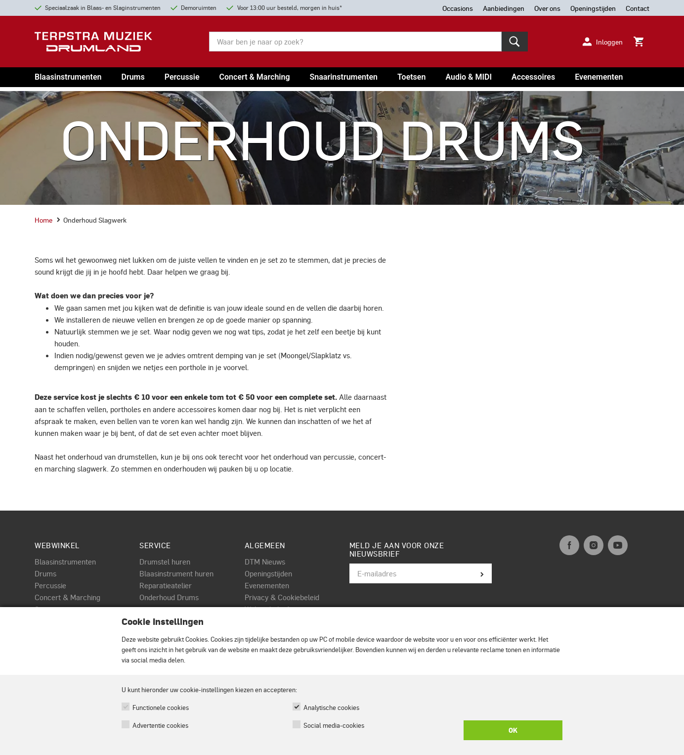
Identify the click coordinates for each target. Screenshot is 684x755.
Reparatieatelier (165, 585)
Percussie (182, 77)
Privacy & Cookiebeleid (282, 597)
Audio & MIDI (468, 77)
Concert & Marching (254, 77)
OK (513, 730)
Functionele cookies (160, 707)
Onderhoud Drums (169, 597)
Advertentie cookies (160, 725)
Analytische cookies (331, 707)
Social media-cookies (333, 725)
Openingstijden (268, 573)
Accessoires (533, 77)
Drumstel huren (164, 561)
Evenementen (599, 77)
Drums (132, 77)
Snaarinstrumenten (344, 77)
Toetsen (411, 77)
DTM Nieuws (265, 561)
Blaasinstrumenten (68, 77)
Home (43, 219)
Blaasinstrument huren (176, 573)
